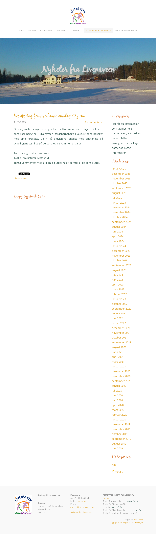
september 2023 (121, 265)
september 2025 (121, 188)
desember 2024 (121, 207)
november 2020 (121, 376)
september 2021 (121, 342)
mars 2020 (118, 410)
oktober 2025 (119, 183)
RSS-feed (120, 472)
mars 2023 (118, 289)
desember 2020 (121, 371)
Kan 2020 (117, 400)
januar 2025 (119, 202)
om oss (32, 30)
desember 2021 (121, 328)
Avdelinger (46, 30)
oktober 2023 (119, 260)
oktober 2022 (119, 303)
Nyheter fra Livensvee (80, 512)
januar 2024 (119, 246)
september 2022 (121, 308)
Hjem (21, 30)
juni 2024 (117, 231)
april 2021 (118, 357)
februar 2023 (119, 294)
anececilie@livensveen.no (82, 507)
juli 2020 (117, 390)
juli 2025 (117, 197)
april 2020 (118, 405)
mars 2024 (118, 241)
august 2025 (119, 193)
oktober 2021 (119, 337)
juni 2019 (117, 448)
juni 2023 (117, 275)
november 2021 (121, 332)
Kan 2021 (117, 352)
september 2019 (121, 438)
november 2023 (121, 255)
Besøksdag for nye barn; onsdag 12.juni (49, 116)
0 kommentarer (93, 122)
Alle (114, 464)
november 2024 (121, 212)
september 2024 (121, 222)
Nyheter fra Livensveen (98, 30)
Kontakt (77, 30)
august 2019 (119, 443)
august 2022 (119, 313)
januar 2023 (119, 299)
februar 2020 (119, 414)
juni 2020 (117, 395)
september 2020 (121, 381)
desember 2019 (121, 424)
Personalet (63, 30)
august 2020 (119, 385)
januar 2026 (119, 169)
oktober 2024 (119, 217)
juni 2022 (117, 318)
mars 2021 (118, 361)
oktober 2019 (119, 434)
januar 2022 (119, 323)
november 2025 (121, 178)
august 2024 (119, 226)
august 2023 (119, 270)
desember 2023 (121, 250)
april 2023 (118, 284)
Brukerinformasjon (126, 30)
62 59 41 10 (108, 498)
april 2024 (118, 236)
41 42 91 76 (80, 501)
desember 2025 (121, 173)
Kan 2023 (117, 279)
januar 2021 (119, 366)
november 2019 (121, 429)
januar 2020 (119, 419)
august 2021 (119, 347)
